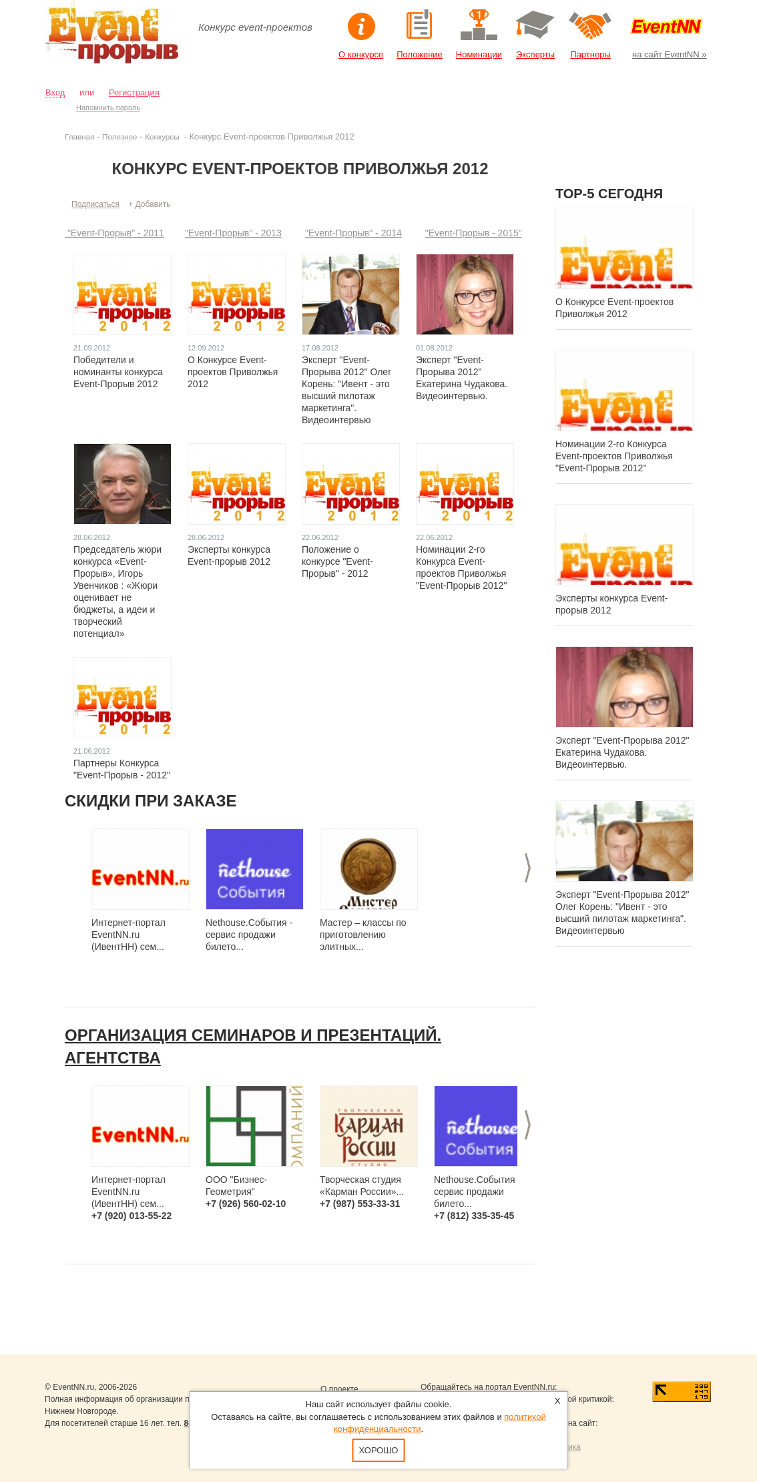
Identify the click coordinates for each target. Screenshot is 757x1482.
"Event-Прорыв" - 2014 (353, 233)
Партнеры (590, 54)
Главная (79, 136)
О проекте (339, 1389)
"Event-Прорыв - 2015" (473, 233)
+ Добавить (149, 204)
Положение (420, 54)
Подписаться (95, 204)
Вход (55, 92)
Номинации (479, 54)
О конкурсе (360, 54)
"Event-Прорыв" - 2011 (114, 233)
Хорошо (379, 1450)
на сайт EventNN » (669, 54)
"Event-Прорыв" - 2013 (233, 233)
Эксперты (535, 54)
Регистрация (134, 92)
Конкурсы (163, 136)
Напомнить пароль (108, 107)
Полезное (120, 136)
